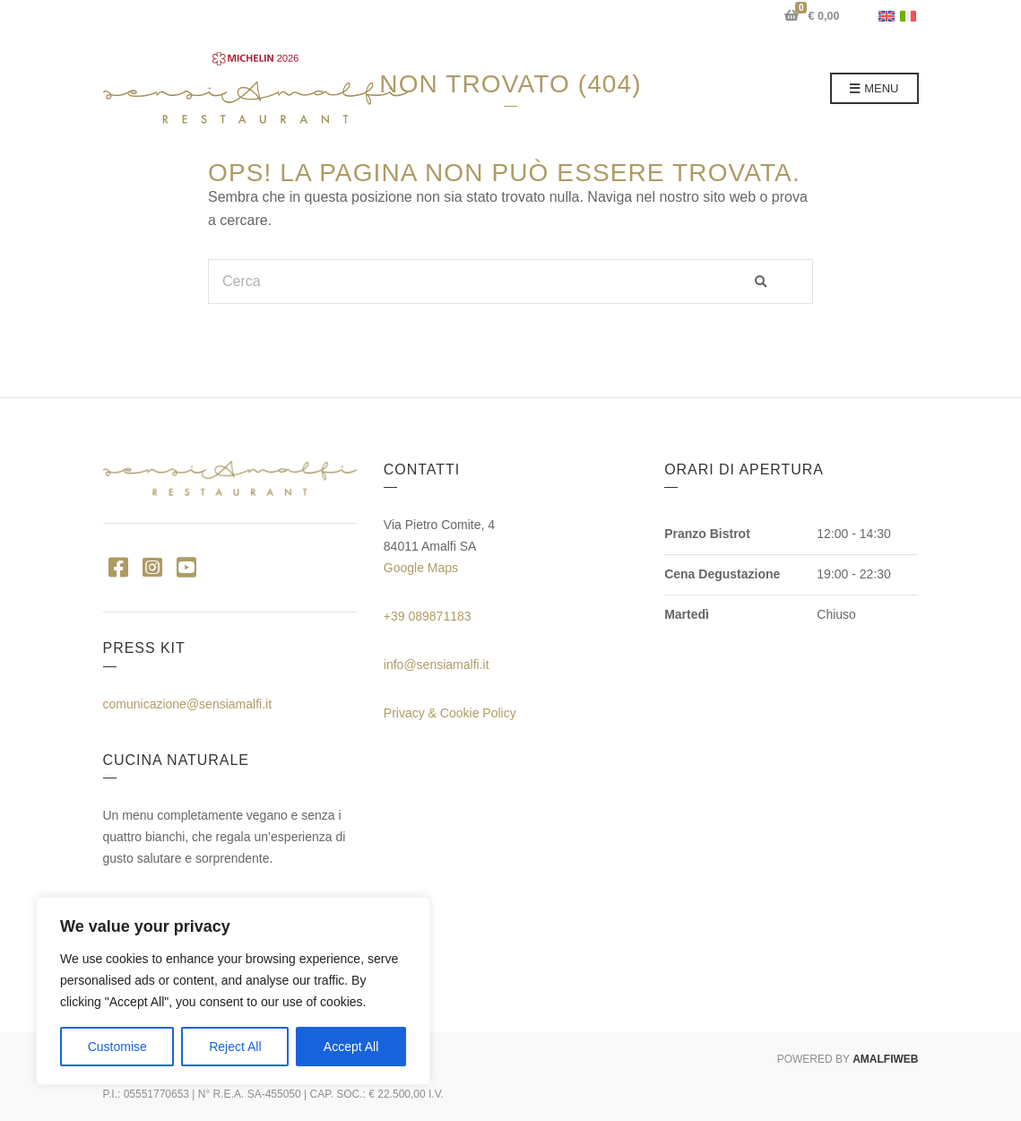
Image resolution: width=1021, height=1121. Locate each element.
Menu (874, 89)
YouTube (187, 566)
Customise (117, 1046)
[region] (233, 991)
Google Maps (421, 567)
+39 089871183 (428, 616)
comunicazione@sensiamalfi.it (188, 704)
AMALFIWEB (885, 1059)
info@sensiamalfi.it (436, 664)
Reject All (235, 1046)
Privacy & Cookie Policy (450, 713)
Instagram (153, 566)
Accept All (351, 1046)
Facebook (118, 566)
